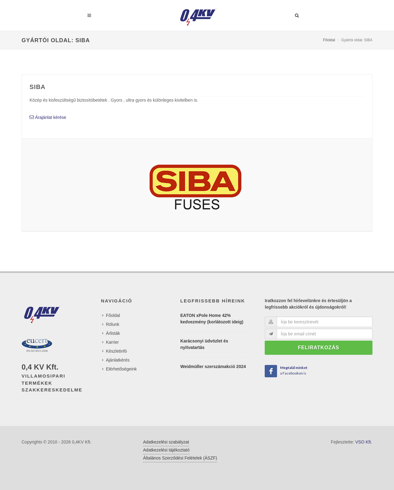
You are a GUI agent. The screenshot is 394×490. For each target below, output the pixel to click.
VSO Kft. (363, 441)
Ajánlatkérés (118, 360)
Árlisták (113, 333)
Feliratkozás (318, 347)
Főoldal (329, 40)
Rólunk (112, 324)
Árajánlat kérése (48, 117)
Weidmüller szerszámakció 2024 (213, 366)
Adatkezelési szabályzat (166, 441)
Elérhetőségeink (121, 368)
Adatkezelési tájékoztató (166, 449)
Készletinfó (116, 351)
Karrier (112, 342)
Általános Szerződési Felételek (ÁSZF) (180, 458)
